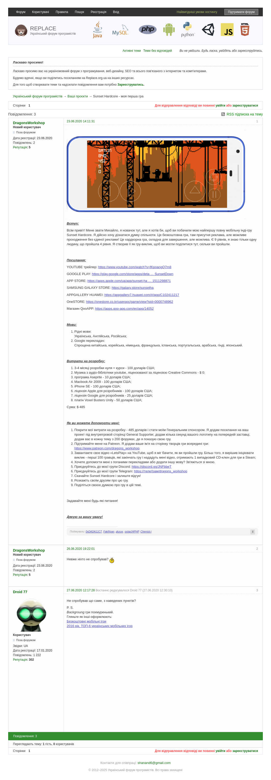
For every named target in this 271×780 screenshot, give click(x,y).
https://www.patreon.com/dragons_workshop (107, 448)
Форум (20, 12)
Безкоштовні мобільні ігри (86, 621)
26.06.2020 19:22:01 (81, 549)
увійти (220, 105)
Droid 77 (20, 592)
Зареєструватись (130, 84)
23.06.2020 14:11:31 (81, 121)
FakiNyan (108, 531)
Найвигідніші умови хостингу (197, 12)
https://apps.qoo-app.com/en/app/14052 (124, 308)
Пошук (79, 12)
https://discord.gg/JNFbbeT (151, 467)
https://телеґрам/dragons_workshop (160, 471)
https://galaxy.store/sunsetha (133, 288)
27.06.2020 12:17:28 (81, 590)
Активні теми (132, 51)
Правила (62, 12)
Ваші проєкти (77, 96)
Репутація (20, 147)
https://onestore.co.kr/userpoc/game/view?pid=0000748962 (129, 302)
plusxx (119, 531)
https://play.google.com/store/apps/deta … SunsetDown (132, 274)
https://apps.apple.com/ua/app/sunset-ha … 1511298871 (129, 281)
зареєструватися (245, 105)
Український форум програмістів (37, 96)
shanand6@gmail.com (154, 763)
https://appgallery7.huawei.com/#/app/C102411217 (141, 295)
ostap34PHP (132, 531)
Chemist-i (145, 531)
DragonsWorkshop (29, 123)
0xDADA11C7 (94, 531)
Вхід (116, 12)
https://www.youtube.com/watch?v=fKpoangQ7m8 (134, 267)
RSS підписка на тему (245, 114)
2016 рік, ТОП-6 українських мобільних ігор (100, 626)
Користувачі (40, 12)
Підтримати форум (241, 12)
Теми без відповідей (157, 51)
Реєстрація (98, 12)
